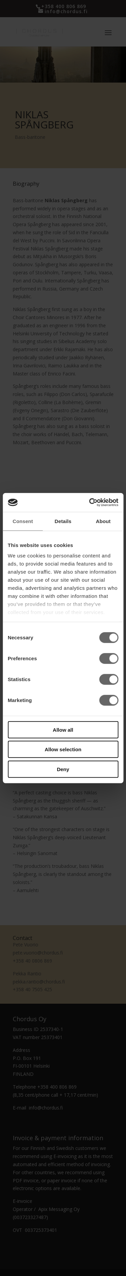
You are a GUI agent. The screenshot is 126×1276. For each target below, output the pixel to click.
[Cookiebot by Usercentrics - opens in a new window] (89, 502)
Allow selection (63, 749)
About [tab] (103, 521)
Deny (63, 769)
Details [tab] (63, 521)
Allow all (63, 729)
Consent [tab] (22, 521)
